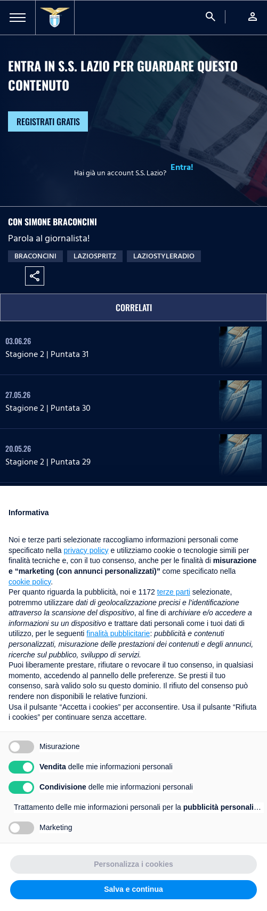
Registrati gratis (48, 121)
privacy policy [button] (86, 550)
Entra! (182, 167)
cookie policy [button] (30, 581)
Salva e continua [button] (133, 889)
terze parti (173, 592)
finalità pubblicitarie (118, 633)
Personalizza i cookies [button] (133, 864)
